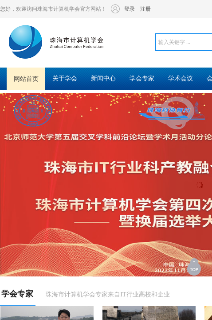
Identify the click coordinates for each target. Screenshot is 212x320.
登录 (129, 9)
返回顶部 (195, 267)
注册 (145, 9)
